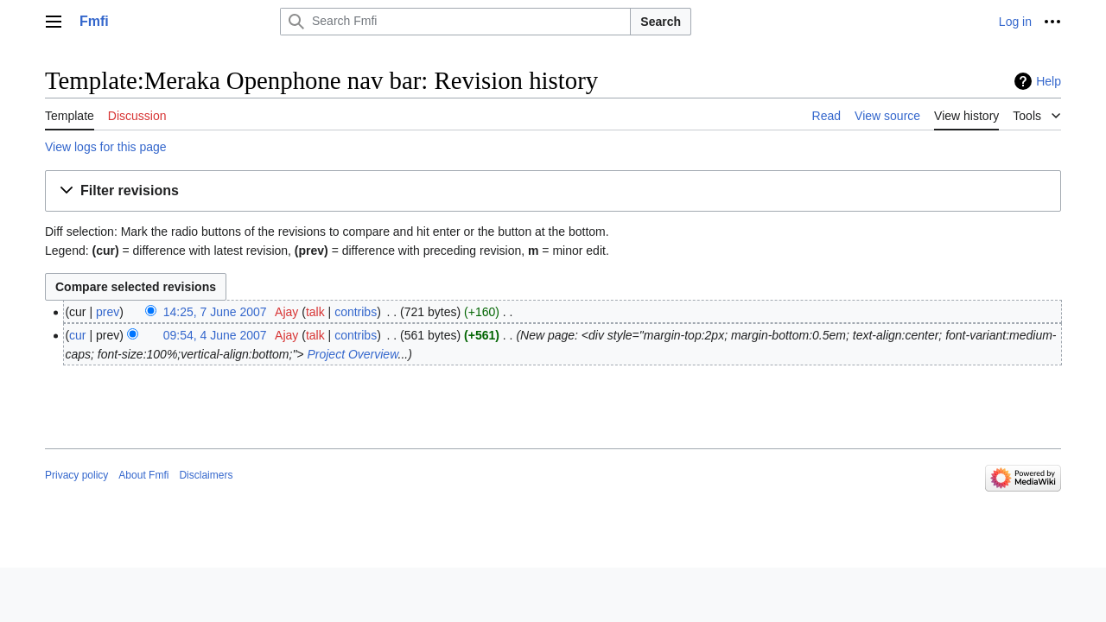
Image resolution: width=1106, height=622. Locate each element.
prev (107, 312)
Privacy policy (76, 475)
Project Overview (352, 354)
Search (660, 22)
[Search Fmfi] (455, 21)
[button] (553, 191)
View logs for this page (106, 147)
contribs (355, 312)
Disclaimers (205, 475)
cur (77, 335)
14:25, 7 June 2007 (215, 312)
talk (315, 312)
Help (1048, 81)
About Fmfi (143, 475)
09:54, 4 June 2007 (215, 335)
